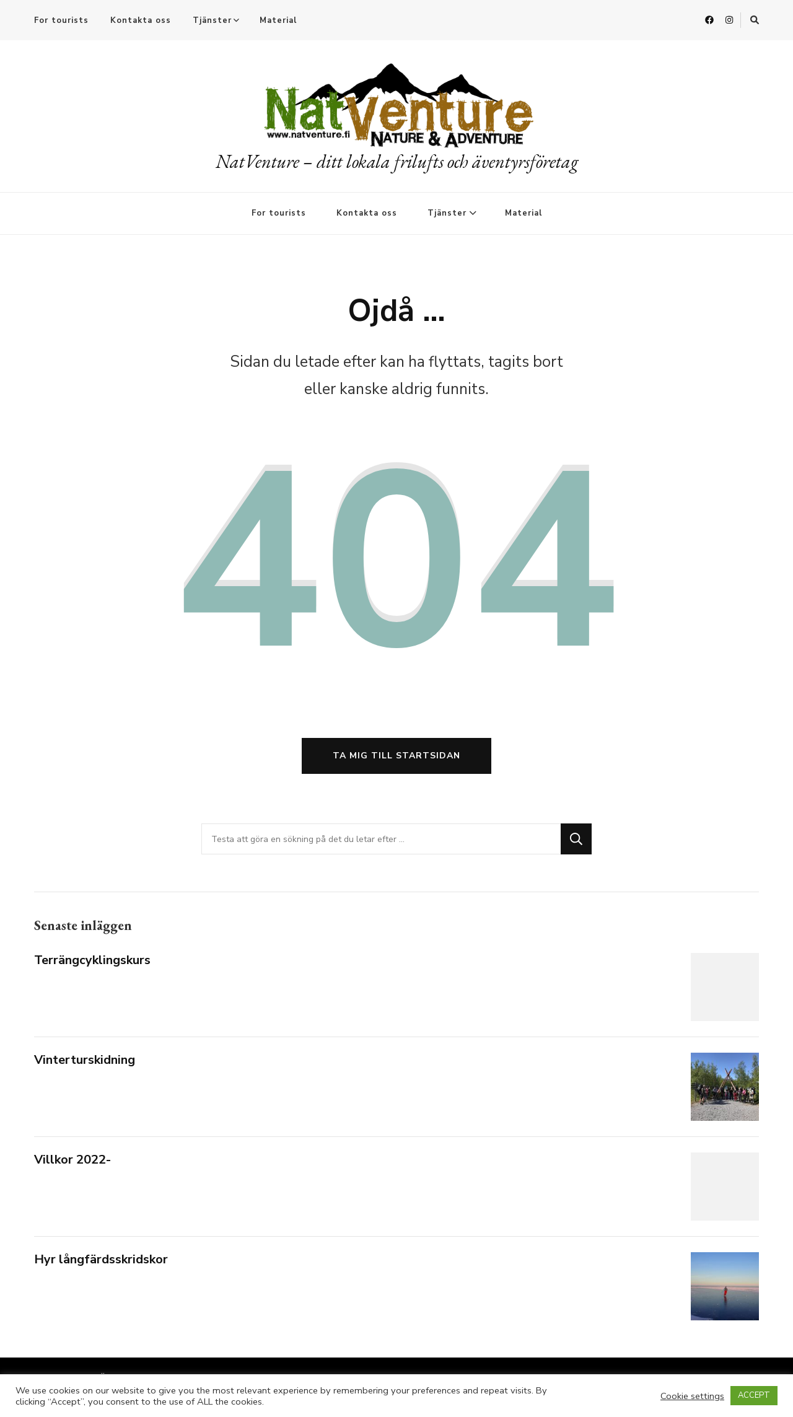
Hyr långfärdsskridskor (101, 1259)
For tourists (61, 20)
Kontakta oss (140, 20)
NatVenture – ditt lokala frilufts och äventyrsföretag (397, 161)
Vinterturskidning (84, 1059)
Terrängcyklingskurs (92, 960)
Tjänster (212, 20)
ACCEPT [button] (754, 1395)
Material (278, 20)
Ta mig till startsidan (396, 755)
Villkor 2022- (72, 1159)
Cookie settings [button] (692, 1396)
